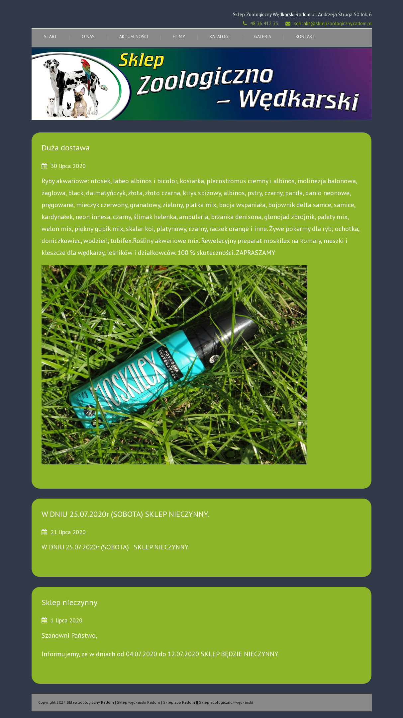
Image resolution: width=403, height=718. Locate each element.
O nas (88, 37)
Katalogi (220, 37)
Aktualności (133, 37)
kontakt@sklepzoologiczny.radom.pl (333, 23)
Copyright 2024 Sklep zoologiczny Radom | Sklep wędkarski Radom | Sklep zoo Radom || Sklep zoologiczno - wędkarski (145, 702)
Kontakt (305, 37)
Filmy (179, 37)
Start (50, 37)
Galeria (262, 37)
